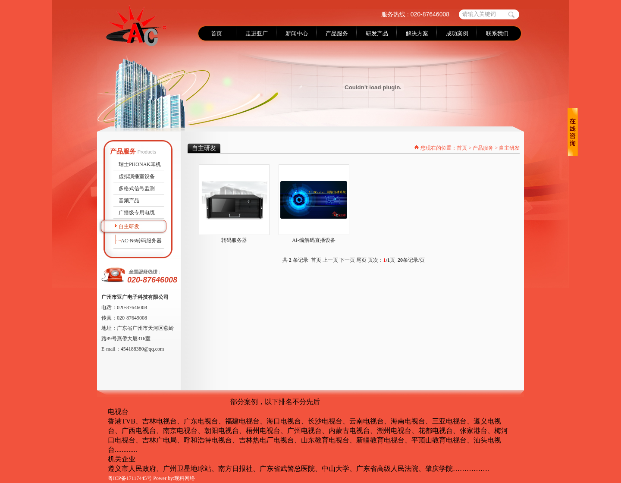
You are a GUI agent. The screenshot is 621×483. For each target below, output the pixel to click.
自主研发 (129, 226)
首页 (462, 148)
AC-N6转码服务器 (141, 241)
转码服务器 (234, 240)
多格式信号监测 (137, 188)
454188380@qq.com (142, 349)
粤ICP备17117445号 (130, 478)
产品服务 (483, 148)
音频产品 (129, 201)
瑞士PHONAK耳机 (140, 164)
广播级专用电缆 (137, 213)
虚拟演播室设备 (137, 176)
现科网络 (184, 478)
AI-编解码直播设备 (314, 240)
